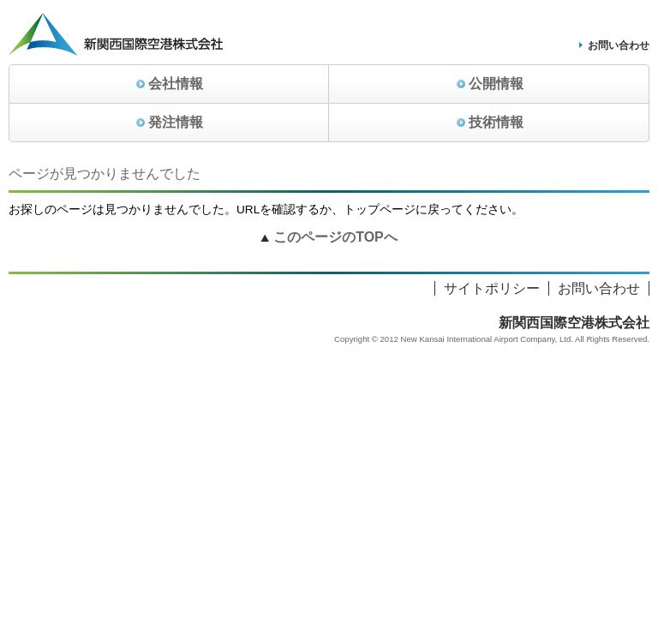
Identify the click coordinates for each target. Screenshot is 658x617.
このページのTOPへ (335, 237)
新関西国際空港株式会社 (574, 322)
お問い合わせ (618, 45)
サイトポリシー (492, 288)
